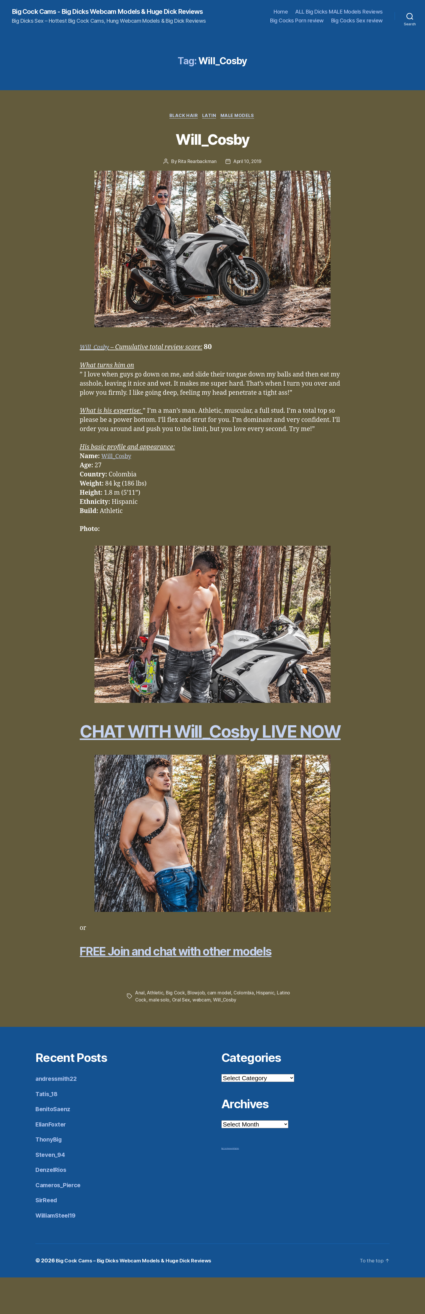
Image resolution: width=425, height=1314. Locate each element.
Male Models (240, 123)
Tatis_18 (47, 1130)
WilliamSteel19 (57, 1252)
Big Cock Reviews (227, 1185)
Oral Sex (181, 1037)
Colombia (246, 1029)
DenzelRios (51, 1206)
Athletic (155, 1029)
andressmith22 (57, 1115)
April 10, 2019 (248, 170)
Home (281, 15)
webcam (203, 1037)
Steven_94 (51, 1191)
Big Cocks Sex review (357, 24)
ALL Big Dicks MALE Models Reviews (339, 15)
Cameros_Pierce (59, 1221)
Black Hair (182, 123)
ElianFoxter (51, 1161)
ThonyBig (49, 1176)
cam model (221, 1029)
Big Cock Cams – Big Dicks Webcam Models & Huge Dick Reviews (138, 1297)
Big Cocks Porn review (297, 24)
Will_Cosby (212, 146)
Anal (140, 1029)
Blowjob (198, 1029)
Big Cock (177, 1029)
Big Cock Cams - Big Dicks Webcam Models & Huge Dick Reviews (102, 15)
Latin (209, 123)
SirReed (47, 1237)
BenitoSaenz (53, 1145)
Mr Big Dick (236, 1185)
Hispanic (268, 1029)
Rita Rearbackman (196, 170)
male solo (159, 1037)
